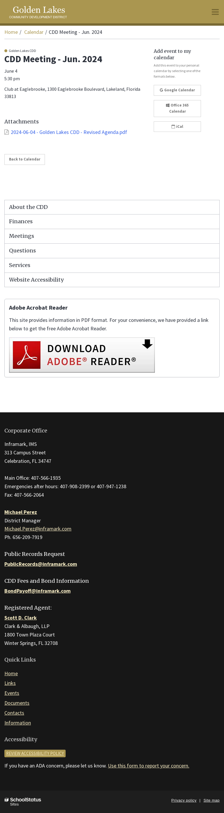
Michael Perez (20, 512)
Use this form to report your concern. (148, 765)
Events (11, 693)
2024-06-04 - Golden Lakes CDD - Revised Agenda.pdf (69, 132)
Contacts (14, 712)
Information (17, 722)
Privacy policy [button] (183, 800)
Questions (22, 250)
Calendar (33, 32)
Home (11, 32)
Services (19, 265)
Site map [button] (212, 800)
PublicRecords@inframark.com (40, 564)
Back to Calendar (24, 159)
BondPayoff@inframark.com (37, 590)
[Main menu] (215, 11)
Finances (21, 221)
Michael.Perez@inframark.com (37, 528)
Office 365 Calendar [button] (177, 108)
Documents (16, 702)
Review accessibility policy (35, 753)
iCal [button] (177, 126)
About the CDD (28, 207)
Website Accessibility (36, 279)
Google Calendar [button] (177, 90)
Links (10, 683)
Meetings (21, 236)
